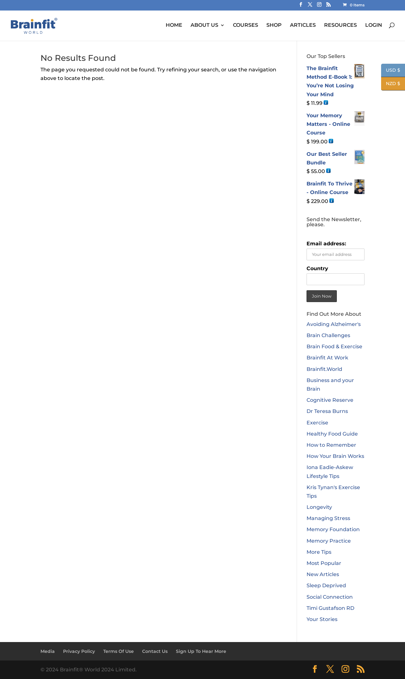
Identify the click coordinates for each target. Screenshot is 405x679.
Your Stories (322, 619)
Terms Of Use (118, 651)
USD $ (390, 70)
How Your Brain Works (335, 456)
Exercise (317, 423)
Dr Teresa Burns (327, 411)
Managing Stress (328, 518)
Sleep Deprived (326, 585)
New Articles (323, 574)
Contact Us (155, 651)
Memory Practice (329, 541)
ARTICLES (303, 25)
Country (317, 268)
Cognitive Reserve (330, 400)
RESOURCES (340, 25)
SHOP (274, 25)
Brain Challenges (328, 335)
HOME (174, 25)
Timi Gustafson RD (330, 608)
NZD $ (390, 84)
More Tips (319, 552)
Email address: (326, 244)
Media (47, 651)
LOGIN (373, 25)
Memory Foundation (333, 529)
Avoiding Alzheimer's (334, 324)
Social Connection (330, 597)
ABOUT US (204, 25)
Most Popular (324, 563)
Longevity (319, 507)
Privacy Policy (79, 651)
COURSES (245, 25)
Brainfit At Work (327, 358)
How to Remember (331, 445)
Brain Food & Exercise (334, 346)
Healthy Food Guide (332, 434)
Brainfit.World (324, 369)
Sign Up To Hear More (201, 651)
